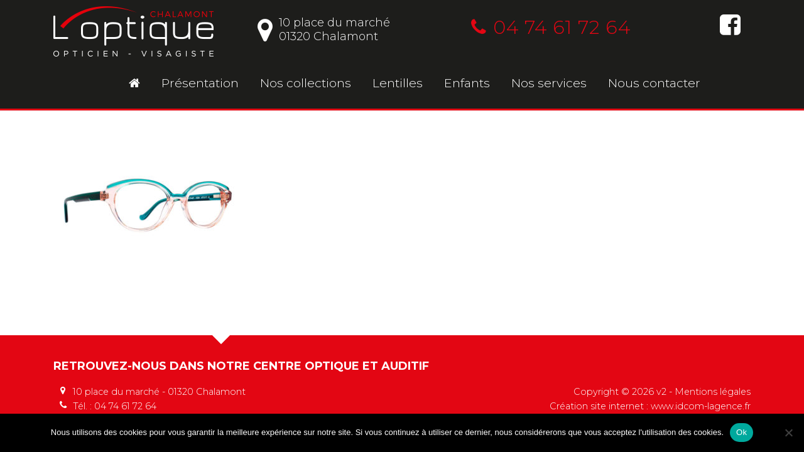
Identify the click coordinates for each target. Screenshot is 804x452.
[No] (788, 432)
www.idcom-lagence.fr (701, 406)
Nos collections (305, 82)
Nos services (549, 82)
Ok (741, 432)
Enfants (467, 82)
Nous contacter (654, 82)
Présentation (200, 82)
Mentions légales (713, 391)
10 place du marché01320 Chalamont (324, 29)
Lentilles (397, 82)
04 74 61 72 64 (551, 27)
